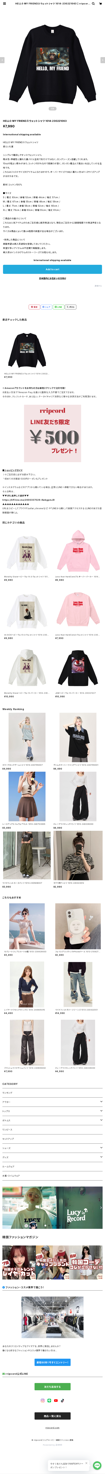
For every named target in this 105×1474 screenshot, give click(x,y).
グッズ (5, 1157)
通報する (98, 286)
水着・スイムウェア (11, 1175)
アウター (6, 1102)
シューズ (6, 1148)
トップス (6, 1111)
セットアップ (8, 1139)
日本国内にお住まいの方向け (52, 278)
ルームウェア (8, 1166)
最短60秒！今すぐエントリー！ (52, 1362)
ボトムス (6, 1120)
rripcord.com (53, 1427)
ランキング (7, 1092)
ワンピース (7, 1129)
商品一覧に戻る (52, 1416)
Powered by (52, 1445)
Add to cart (52, 269)
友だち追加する (52, 1386)
